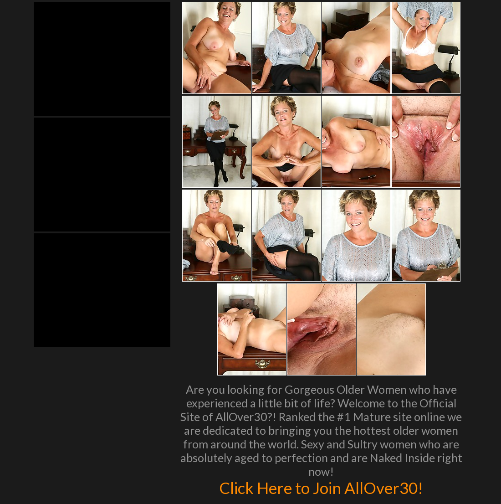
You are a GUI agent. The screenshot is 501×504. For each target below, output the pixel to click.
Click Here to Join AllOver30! (321, 487)
